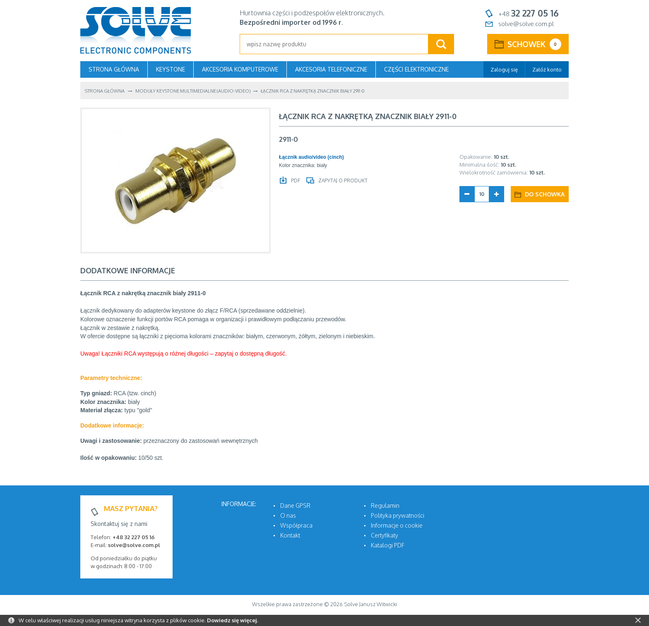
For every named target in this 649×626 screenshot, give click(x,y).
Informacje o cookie (397, 525)
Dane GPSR (295, 505)
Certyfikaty (384, 535)
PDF (295, 180)
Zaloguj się (504, 69)
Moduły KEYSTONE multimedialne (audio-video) (192, 91)
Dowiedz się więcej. (232, 620)
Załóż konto (547, 69)
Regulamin (385, 505)
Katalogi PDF (387, 545)
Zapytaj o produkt (342, 180)
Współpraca (296, 525)
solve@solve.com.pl (526, 24)
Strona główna (114, 69)
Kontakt (290, 535)
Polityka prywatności (397, 515)
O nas (288, 515)
